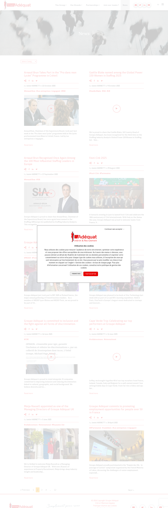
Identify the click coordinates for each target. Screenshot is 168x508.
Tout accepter (90, 274)
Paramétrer (76, 274)
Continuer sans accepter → (114, 229)
